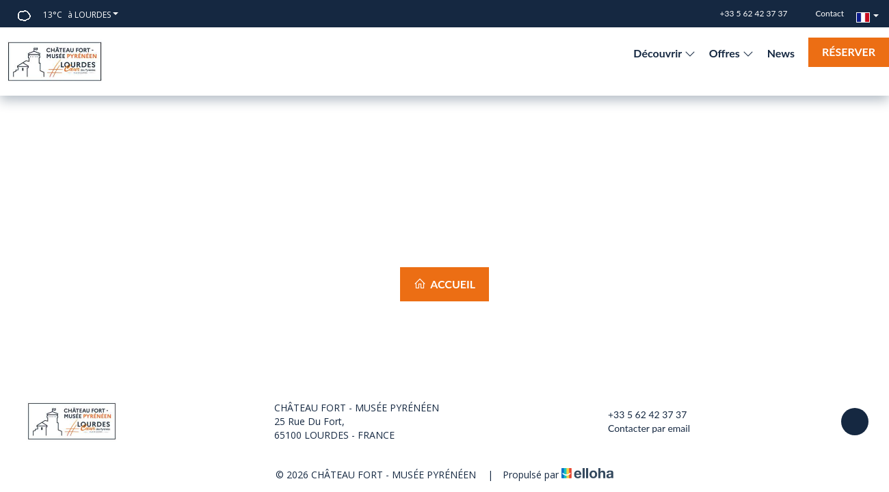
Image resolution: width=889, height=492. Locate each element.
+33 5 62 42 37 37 (639, 415)
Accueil (444, 283)
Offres (731, 52)
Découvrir (664, 52)
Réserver (848, 51)
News (781, 52)
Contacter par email (641, 428)
